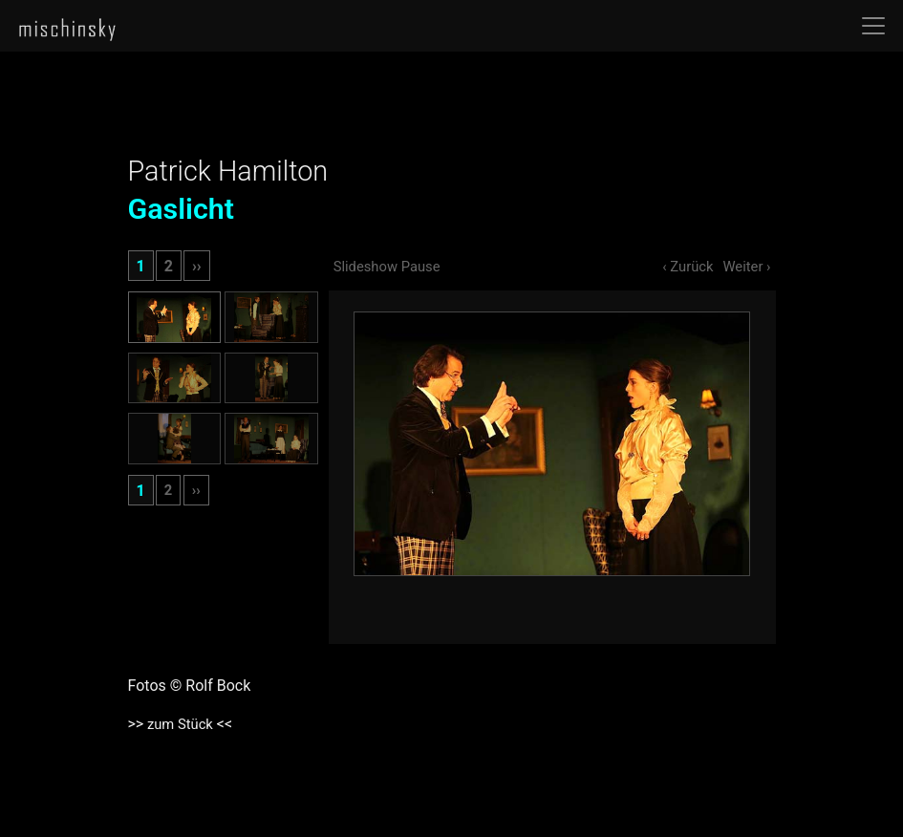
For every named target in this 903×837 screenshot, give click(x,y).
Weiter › (744, 266)
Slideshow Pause (391, 266)
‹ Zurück (681, 266)
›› (197, 266)
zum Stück (181, 724)
